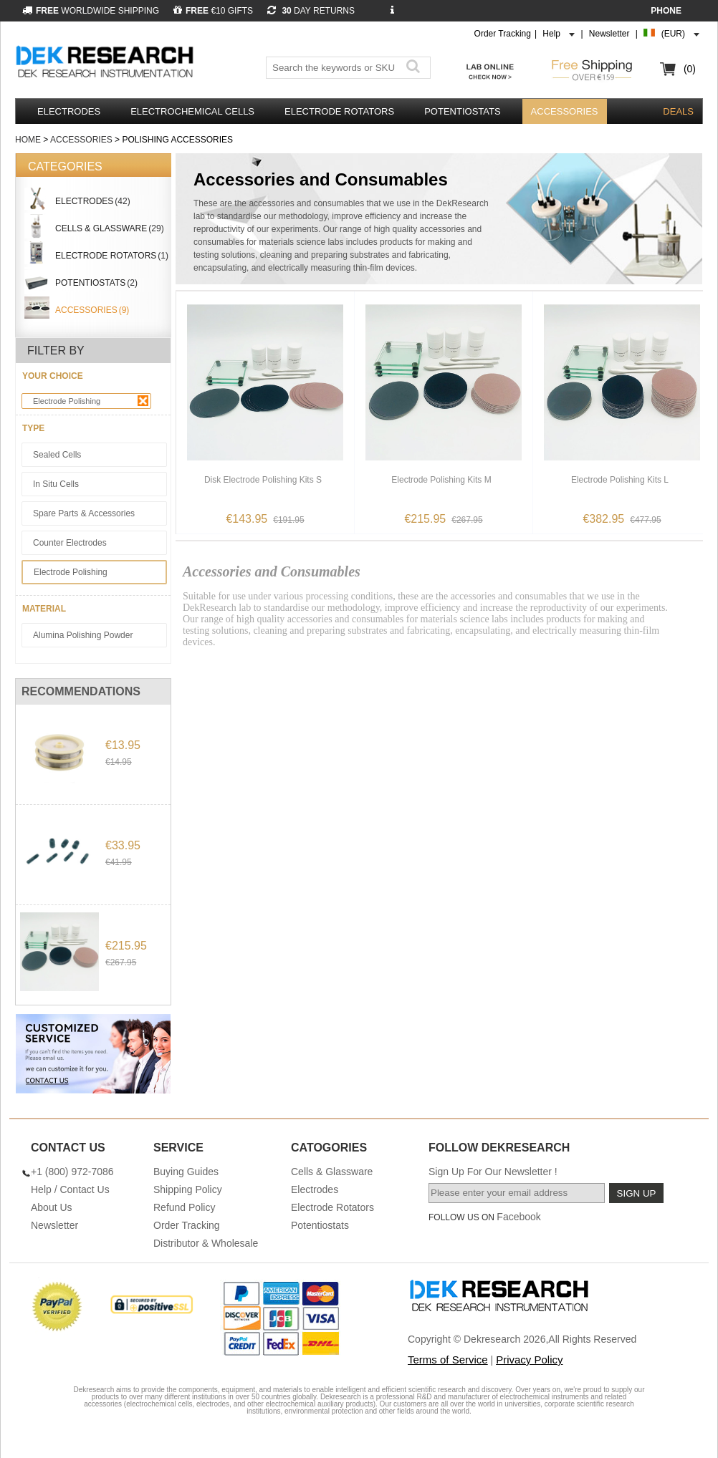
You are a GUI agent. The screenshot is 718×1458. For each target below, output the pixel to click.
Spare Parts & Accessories (84, 513)
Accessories (564, 111)
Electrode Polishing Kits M (441, 480)
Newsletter (609, 34)
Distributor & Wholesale (205, 1243)
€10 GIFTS (213, 11)
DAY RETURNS (311, 11)
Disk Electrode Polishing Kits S (263, 480)
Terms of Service (448, 1359)
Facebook (518, 1216)
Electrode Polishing (90, 400)
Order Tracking (502, 34)
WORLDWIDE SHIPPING (90, 11)
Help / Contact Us (70, 1189)
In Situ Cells (56, 484)
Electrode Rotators (339, 111)
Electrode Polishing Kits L (620, 480)
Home (28, 140)
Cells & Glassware (332, 1171)
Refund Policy (184, 1207)
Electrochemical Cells (192, 111)
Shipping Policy (187, 1189)
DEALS (678, 111)
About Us (51, 1207)
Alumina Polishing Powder (83, 635)
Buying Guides (186, 1171)
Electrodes (68, 111)
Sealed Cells (57, 455)
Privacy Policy (529, 1359)
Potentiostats (462, 111)
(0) (690, 68)
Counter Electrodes (70, 543)
